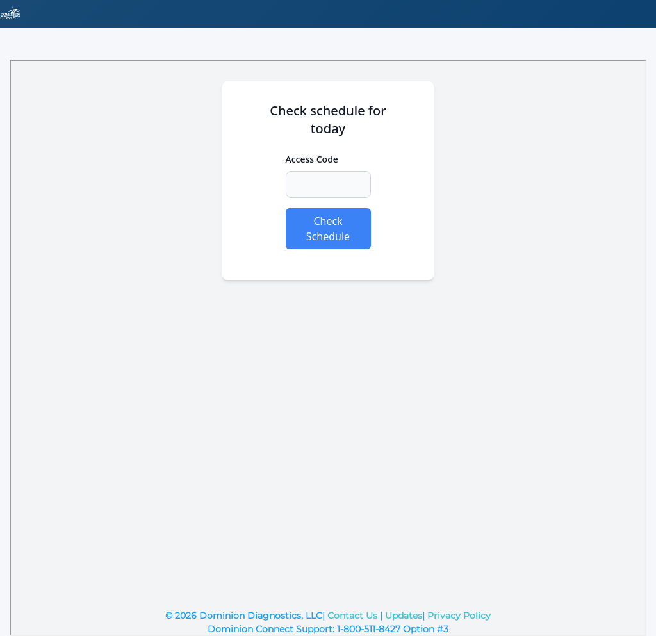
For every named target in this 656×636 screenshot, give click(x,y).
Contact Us (352, 615)
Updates (403, 615)
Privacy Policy (459, 615)
